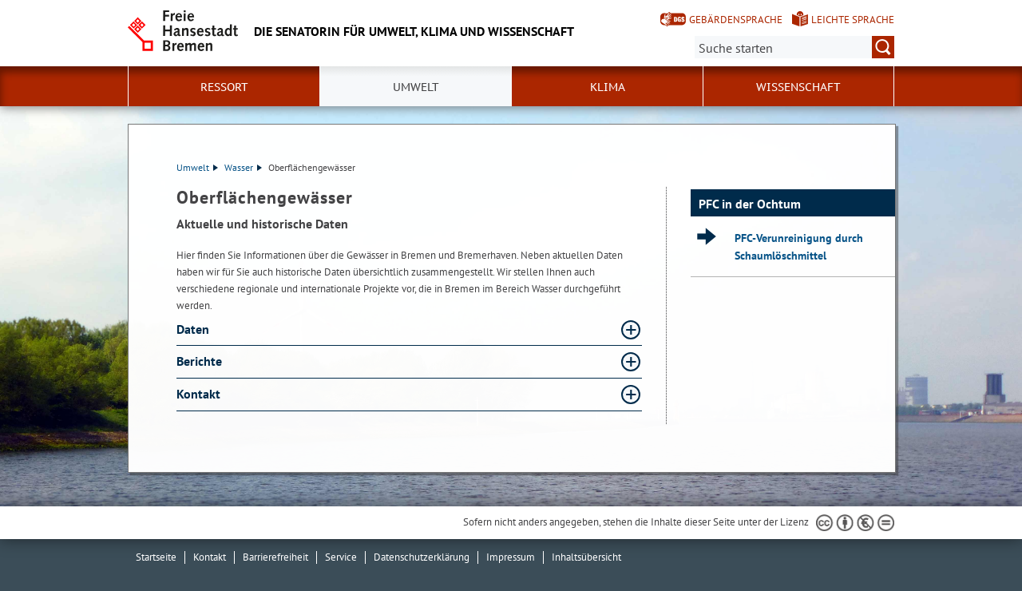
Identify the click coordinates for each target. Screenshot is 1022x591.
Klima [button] (607, 87)
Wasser (243, 167)
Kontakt (209, 557)
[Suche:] (794, 47)
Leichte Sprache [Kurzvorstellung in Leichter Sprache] (852, 19)
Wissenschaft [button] (798, 87)
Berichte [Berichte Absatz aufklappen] (200, 361)
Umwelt (197, 167)
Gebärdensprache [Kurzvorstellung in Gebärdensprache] (735, 19)
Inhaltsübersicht (586, 557)
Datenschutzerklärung (421, 557)
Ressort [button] (224, 87)
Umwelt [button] (416, 87)
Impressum (510, 557)
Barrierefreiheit (275, 557)
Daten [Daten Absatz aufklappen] (194, 329)
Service (341, 557)
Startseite (156, 557)
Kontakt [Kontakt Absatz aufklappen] (200, 394)
